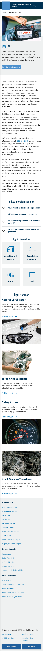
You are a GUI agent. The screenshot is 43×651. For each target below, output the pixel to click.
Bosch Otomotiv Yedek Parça (13, 593)
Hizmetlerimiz (13, 12)
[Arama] (34, 5)
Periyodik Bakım (8, 523)
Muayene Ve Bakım (9, 511)
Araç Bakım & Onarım (10, 507)
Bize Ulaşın (6, 580)
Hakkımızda (6, 554)
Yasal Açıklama (27, 634)
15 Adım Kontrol (8, 527)
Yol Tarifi (31, 646)
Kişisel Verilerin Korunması (28, 639)
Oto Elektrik (6, 536)
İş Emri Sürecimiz (9, 562)
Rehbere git (7, 316)
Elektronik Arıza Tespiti (11, 540)
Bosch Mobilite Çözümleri (12, 597)
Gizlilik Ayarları (8, 638)
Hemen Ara (11, 646)
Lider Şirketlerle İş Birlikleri (13, 570)
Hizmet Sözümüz (8, 566)
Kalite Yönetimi (8, 558)
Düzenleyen (6, 634)
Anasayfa (4, 12)
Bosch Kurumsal (8, 589)
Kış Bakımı (6, 519)
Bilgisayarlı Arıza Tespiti (11, 544)
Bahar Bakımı (7, 515)
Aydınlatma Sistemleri (10, 531)
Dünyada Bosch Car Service (13, 584)
